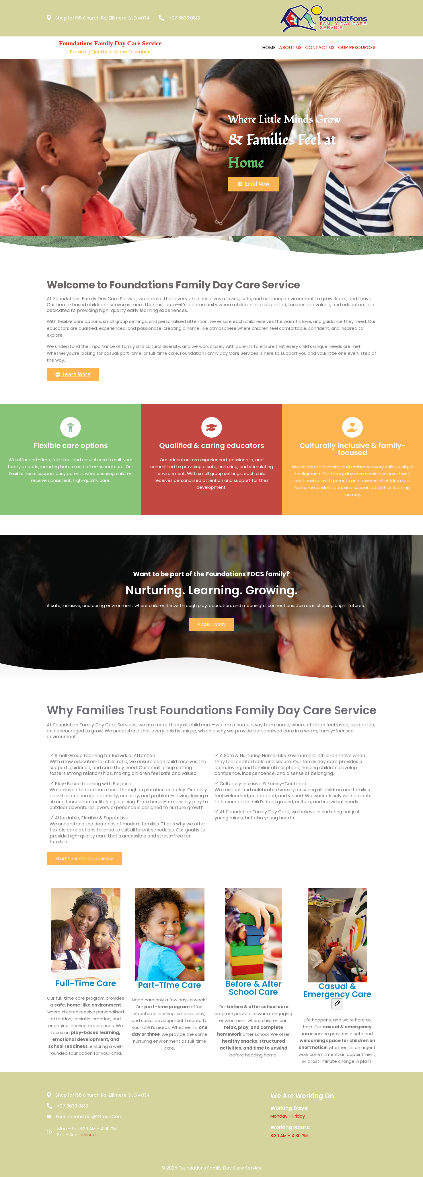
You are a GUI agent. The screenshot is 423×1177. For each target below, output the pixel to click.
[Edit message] (337, 1003)
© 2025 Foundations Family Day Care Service (211, 1168)
